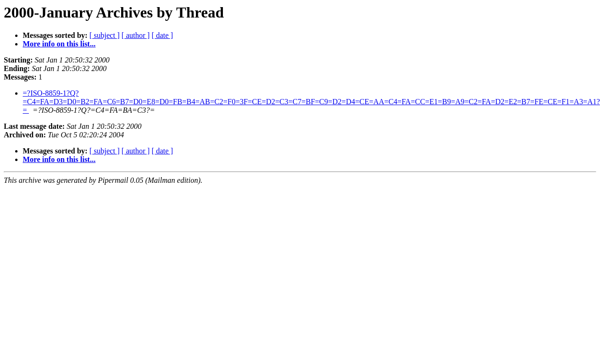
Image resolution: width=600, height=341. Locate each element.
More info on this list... (59, 44)
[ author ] (136, 35)
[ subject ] (104, 35)
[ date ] (162, 35)
